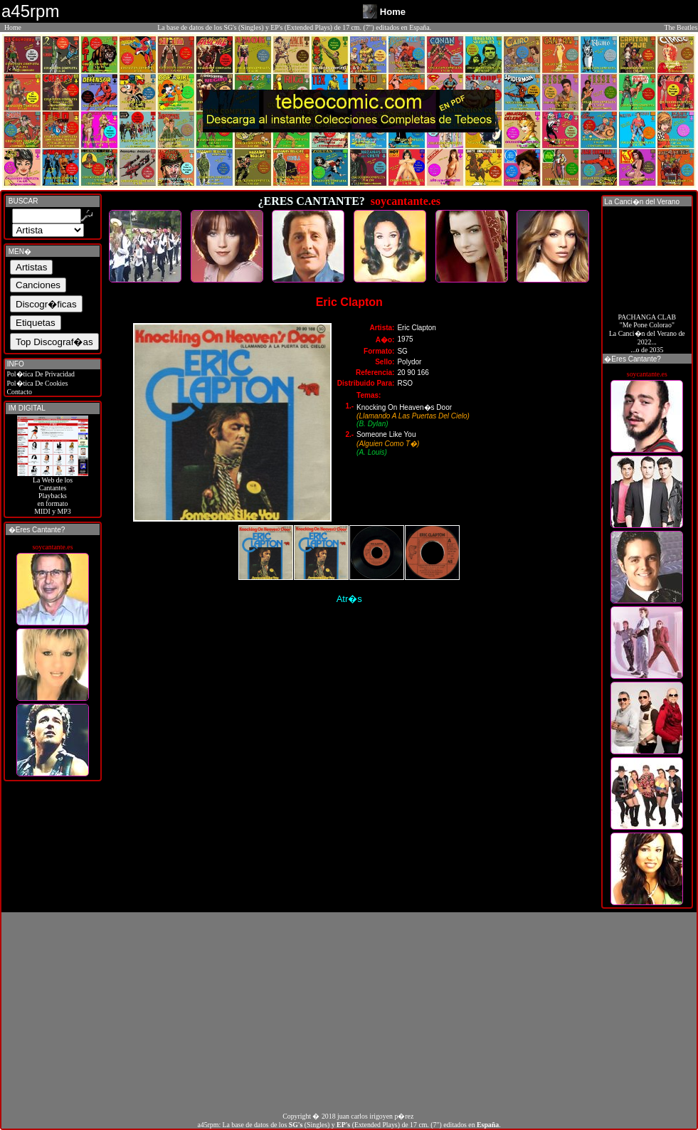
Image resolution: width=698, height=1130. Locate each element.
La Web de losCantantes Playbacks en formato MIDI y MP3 (52, 492)
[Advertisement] (349, 1011)
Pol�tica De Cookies (36, 383)
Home (12, 27)
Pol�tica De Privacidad (40, 374)
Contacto (18, 392)
